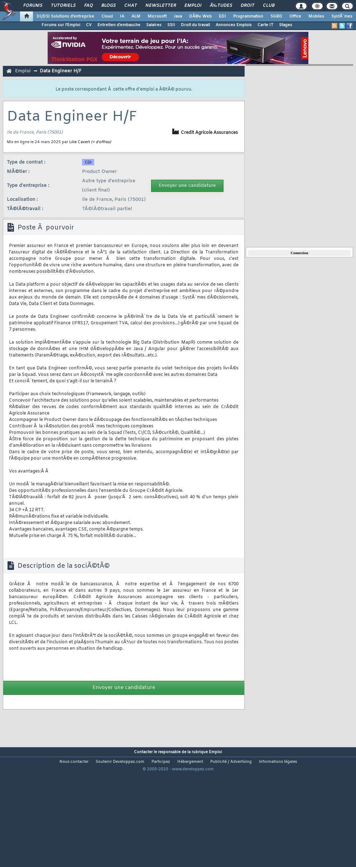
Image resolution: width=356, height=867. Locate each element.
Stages (285, 25)
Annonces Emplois (234, 25)
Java (178, 16)
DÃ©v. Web (200, 16)
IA (122, 16)
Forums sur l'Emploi (61, 25)
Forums (33, 6)
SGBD (276, 16)
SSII (171, 25)
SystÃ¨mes (341, 16)
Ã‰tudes (221, 6)
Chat (131, 6)
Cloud (107, 16)
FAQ (88, 6)
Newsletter (161, 6)
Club (268, 6)
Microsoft (157, 16)
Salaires (154, 25)
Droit (247, 6)
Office (295, 16)
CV (89, 25)
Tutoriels (63, 6)
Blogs (108, 6)
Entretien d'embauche (118, 25)
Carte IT (265, 25)
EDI (222, 16)
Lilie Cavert (79, 142)
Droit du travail (195, 25)
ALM (135, 16)
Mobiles (316, 16)
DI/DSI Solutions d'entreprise (65, 16)
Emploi (193, 6)
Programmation (248, 16)
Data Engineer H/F (61, 71)
